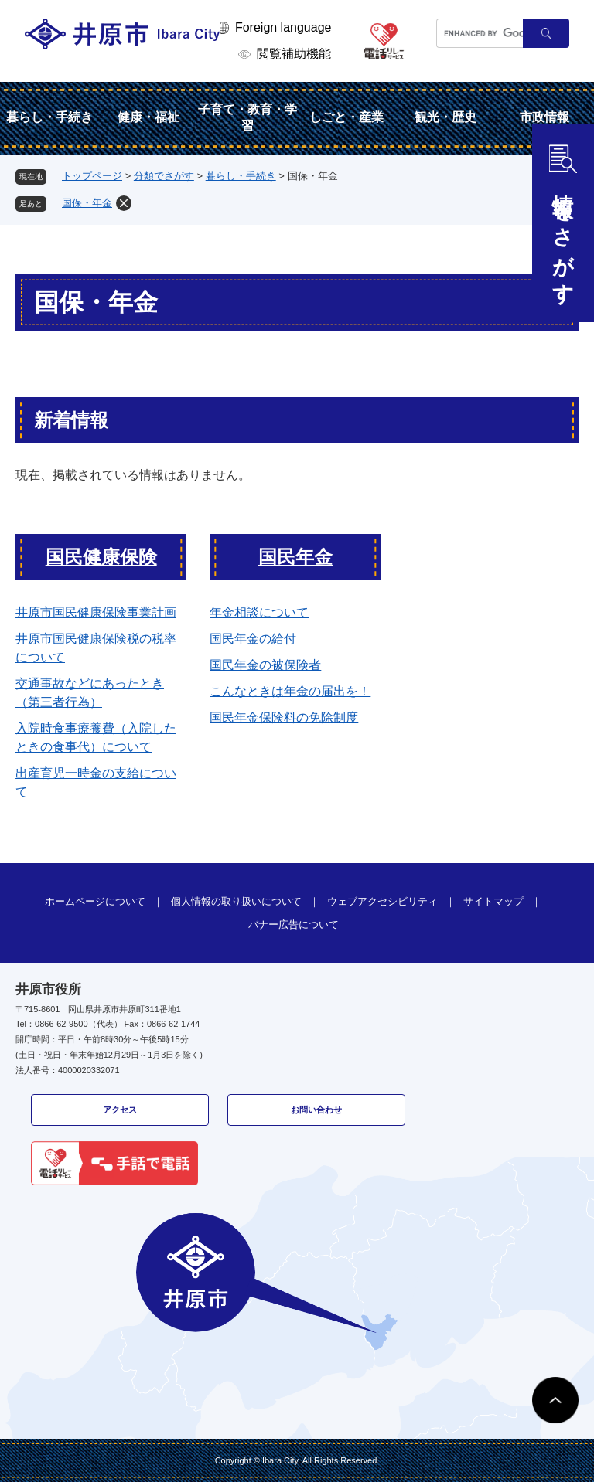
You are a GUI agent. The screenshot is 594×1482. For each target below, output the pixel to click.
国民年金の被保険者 (265, 664)
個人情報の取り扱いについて (236, 901)
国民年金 (295, 556)
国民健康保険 (101, 556)
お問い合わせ (316, 1109)
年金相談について (259, 612)
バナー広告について (293, 924)
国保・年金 (87, 203)
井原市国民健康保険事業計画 (95, 612)
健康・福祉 (148, 117)
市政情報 (544, 117)
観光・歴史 (445, 117)
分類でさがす (164, 176)
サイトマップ (493, 901)
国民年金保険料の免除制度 (284, 717)
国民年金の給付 (253, 638)
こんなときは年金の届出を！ (290, 691)
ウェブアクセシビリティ (382, 901)
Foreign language (283, 27)
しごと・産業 (346, 117)
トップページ (92, 176)
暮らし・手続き (49, 117)
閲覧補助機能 (294, 53)
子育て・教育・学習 (247, 117)
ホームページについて (95, 901)
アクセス (120, 1109)
